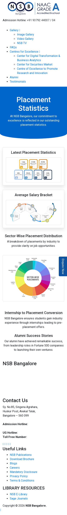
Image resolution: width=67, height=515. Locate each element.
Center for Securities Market (34, 64)
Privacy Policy (19, 476)
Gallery (15, 30)
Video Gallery (25, 38)
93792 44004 (11, 428)
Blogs (13, 463)
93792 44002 (26, 432)
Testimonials (18, 81)
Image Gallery (25, 34)
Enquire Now (63, 266)
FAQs (13, 47)
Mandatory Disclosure (23, 472)
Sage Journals (19, 498)
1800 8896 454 (37, 437)
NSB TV (22, 43)
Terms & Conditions (22, 480)
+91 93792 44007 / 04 (41, 20)
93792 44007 (37, 424)
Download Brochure (22, 459)
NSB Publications (21, 455)
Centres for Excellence (25, 51)
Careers (15, 467)
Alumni (14, 77)
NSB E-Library (18, 494)
